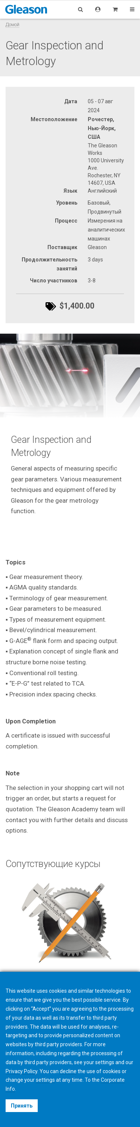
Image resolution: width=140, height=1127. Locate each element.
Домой (12, 24)
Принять (21, 1106)
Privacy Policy (21, 1071)
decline (68, 1071)
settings (45, 1080)
